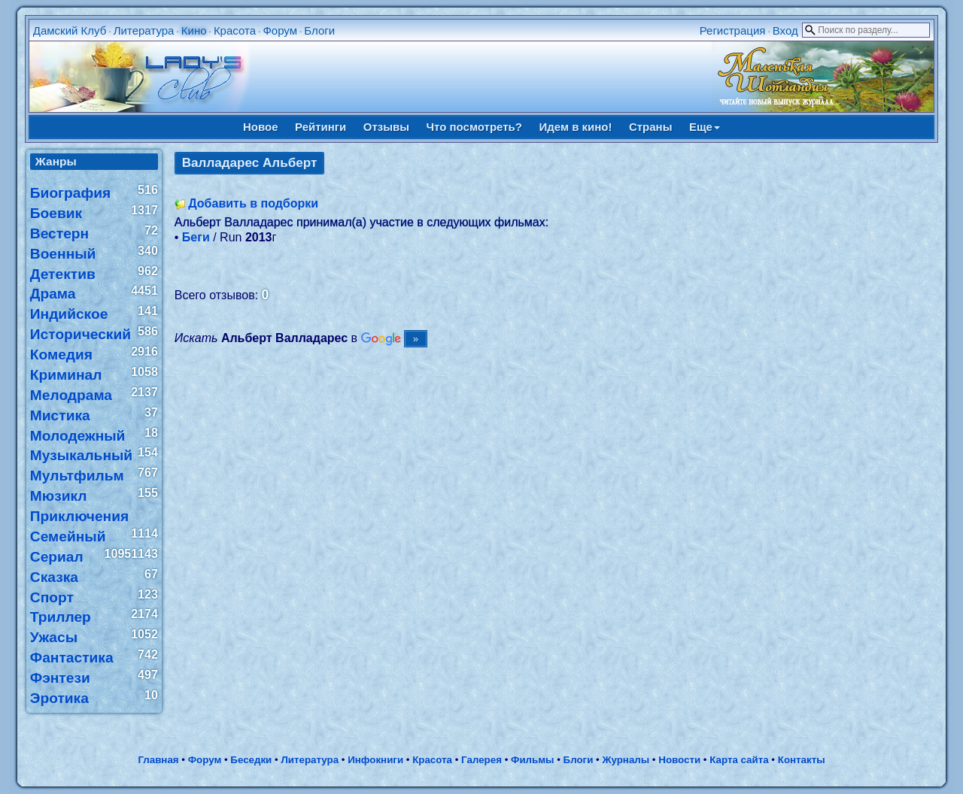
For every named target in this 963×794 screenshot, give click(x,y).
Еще (704, 126)
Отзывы (386, 126)
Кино (194, 30)
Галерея (481, 759)
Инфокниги (375, 759)
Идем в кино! (575, 126)
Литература (144, 30)
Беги (196, 237)
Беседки (251, 759)
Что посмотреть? (474, 126)
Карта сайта (738, 759)
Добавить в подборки (253, 203)
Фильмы (532, 759)
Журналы (625, 759)
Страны (651, 126)
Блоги (319, 30)
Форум (280, 30)
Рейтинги (320, 126)
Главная (158, 759)
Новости (679, 759)
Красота (235, 30)
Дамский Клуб (70, 30)
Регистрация (733, 30)
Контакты (801, 759)
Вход (785, 30)
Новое (260, 126)
